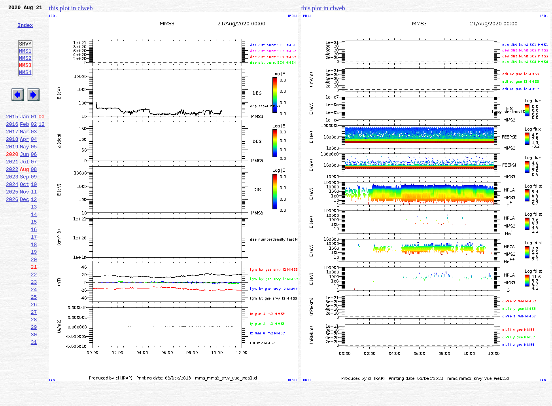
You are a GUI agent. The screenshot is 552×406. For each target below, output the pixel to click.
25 (34, 344)
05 (34, 170)
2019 (12, 170)
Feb (24, 144)
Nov (24, 222)
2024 (12, 213)
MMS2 (25, 68)
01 (34, 135)
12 (41, 144)
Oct (24, 213)
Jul (24, 187)
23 (34, 326)
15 (34, 257)
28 (34, 370)
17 (34, 274)
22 (34, 318)
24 (34, 335)
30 (34, 387)
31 (34, 396)
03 (34, 152)
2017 (12, 152)
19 (34, 292)
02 (34, 144)
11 (34, 222)
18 (34, 283)
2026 (12, 231)
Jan (24, 135)
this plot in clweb (71, 8)
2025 (12, 222)
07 (34, 187)
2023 (12, 205)
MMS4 (25, 85)
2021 (12, 187)
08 (34, 196)
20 (34, 300)
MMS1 (25, 60)
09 (34, 205)
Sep (24, 205)
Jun (24, 178)
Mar (24, 152)
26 (34, 353)
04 (34, 161)
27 (34, 361)
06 (34, 178)
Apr (24, 161)
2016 (12, 144)
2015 (12, 135)
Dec (24, 231)
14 (34, 248)
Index (25, 29)
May (24, 170)
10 (34, 213)
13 (34, 239)
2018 (12, 161)
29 (34, 379)
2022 (12, 196)
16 (34, 265)
